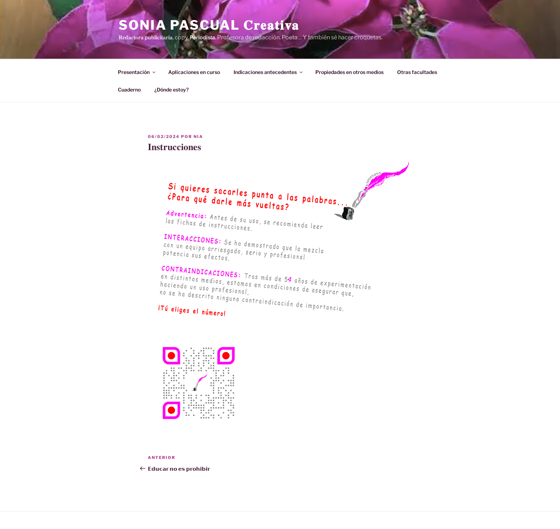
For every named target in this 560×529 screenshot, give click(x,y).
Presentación (137, 72)
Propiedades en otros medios (349, 72)
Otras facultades (417, 72)
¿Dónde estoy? (171, 89)
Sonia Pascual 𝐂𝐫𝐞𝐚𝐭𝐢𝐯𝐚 (209, 25)
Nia (198, 136)
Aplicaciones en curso (194, 72)
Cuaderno (129, 89)
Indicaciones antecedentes (269, 72)
